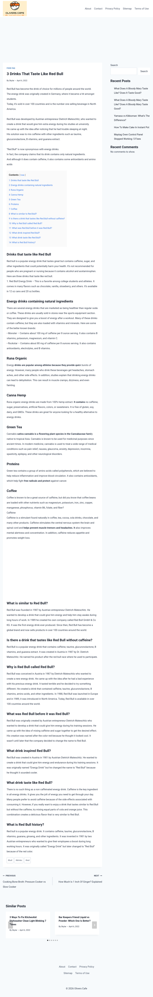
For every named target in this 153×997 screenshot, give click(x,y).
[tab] (47, 940)
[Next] (94, 925)
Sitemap (127, 8)
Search (114, 65)
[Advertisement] (76, 35)
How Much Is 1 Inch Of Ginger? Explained (78, 878)
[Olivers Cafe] (15, 8)
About (88, 8)
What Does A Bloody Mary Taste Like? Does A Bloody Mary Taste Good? (131, 104)
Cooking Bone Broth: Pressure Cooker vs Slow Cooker (26, 880)
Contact (98, 8)
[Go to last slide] (10, 925)
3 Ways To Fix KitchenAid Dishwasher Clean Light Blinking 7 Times (28, 921)
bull (10, 860)
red (28, 860)
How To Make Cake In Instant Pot (131, 127)
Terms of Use (142, 8)
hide (22, 175)
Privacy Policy (112, 8)
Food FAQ (11, 68)
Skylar (14, 930)
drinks (19, 860)
